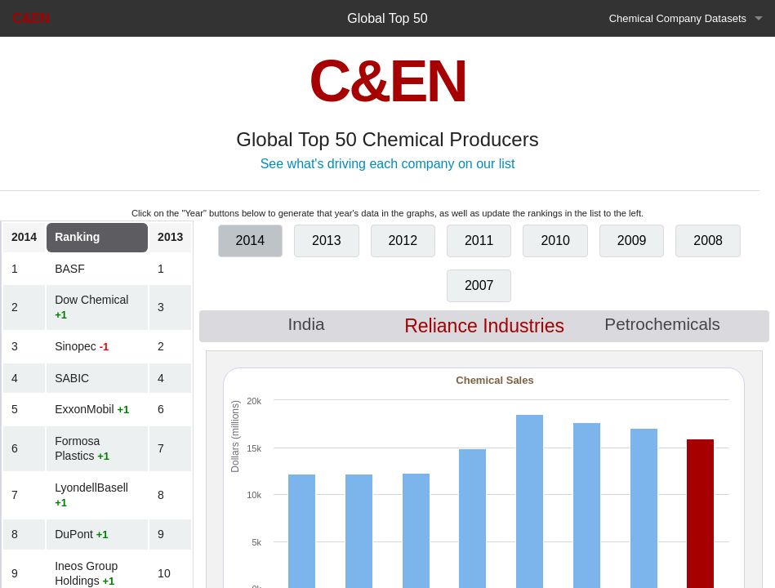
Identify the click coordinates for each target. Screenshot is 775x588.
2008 (708, 240)
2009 (632, 240)
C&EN (30, 18)
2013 (326, 240)
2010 (555, 240)
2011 (479, 240)
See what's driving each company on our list (388, 164)
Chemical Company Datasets (677, 18)
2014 (250, 240)
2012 (402, 240)
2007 (479, 285)
